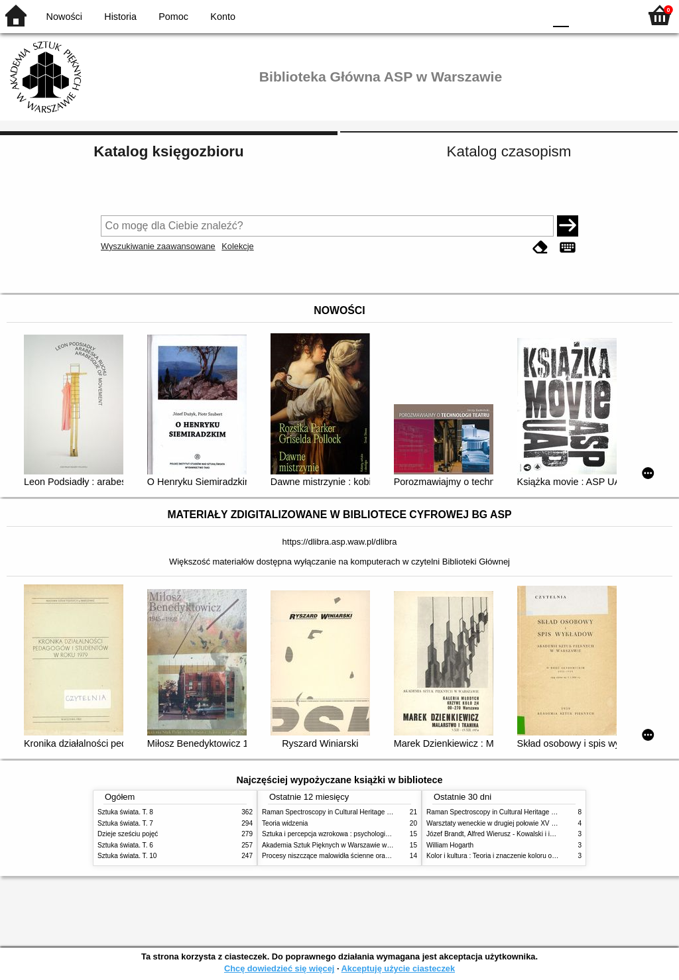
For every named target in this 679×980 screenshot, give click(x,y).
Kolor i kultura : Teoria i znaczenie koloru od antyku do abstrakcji (521, 855)
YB (503, 15)
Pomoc (173, 16)
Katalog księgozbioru (168, 151)
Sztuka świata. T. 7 (125, 823)
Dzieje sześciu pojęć (127, 834)
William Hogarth (449, 845)
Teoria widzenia (285, 823)
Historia (120, 16)
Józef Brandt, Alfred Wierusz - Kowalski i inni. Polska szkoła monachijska (534, 834)
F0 (560, 15)
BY (530, 15)
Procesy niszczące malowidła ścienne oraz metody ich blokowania (360, 855)
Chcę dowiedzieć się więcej (279, 968)
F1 (584, 15)
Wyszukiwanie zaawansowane (158, 246)
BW (476, 15)
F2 (614, 15)
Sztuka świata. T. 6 (125, 845)
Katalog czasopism (509, 151)
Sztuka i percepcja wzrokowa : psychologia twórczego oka (348, 834)
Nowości (64, 16)
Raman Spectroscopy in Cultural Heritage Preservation (343, 812)
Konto (222, 16)
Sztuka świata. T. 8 (125, 812)
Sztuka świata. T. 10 (126, 855)
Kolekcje (237, 246)
